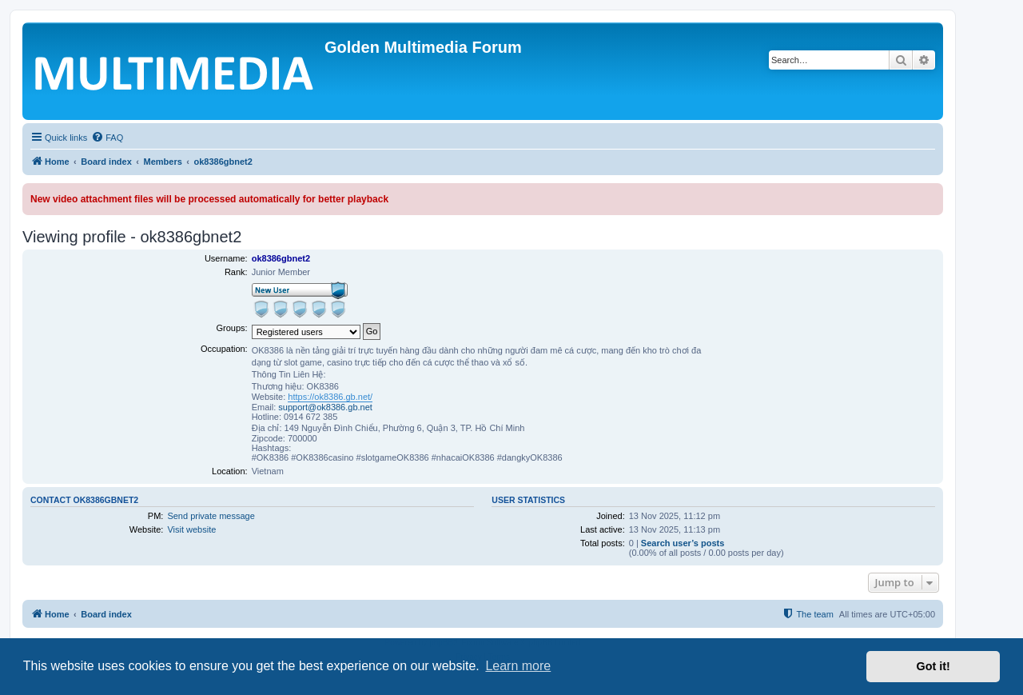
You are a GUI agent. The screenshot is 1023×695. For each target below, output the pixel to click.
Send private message (210, 516)
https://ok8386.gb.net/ (330, 396)
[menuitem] (107, 137)
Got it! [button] (933, 666)
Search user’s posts (683, 543)
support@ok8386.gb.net (325, 407)
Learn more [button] (518, 666)
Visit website (191, 529)
